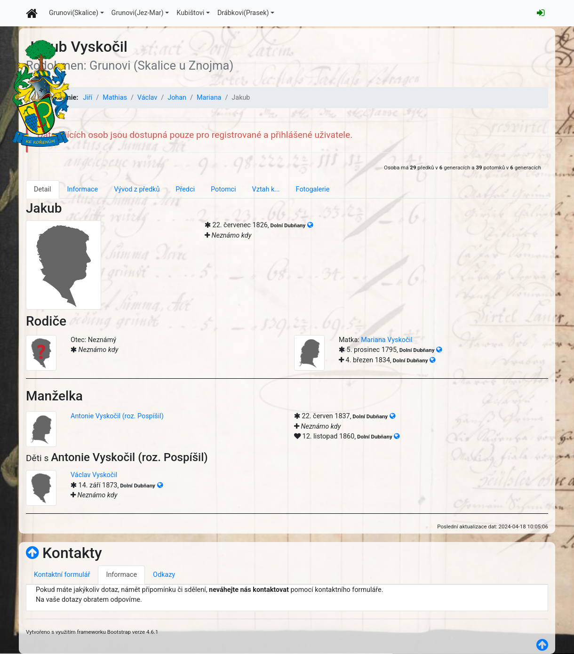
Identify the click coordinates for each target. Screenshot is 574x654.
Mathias (115, 98)
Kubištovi (190, 13)
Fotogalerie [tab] (313, 189)
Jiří (87, 98)
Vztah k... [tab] (266, 189)
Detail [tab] (42, 189)
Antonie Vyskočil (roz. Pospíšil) (117, 416)
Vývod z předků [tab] (136, 189)
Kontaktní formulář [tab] (62, 575)
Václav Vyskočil (94, 475)
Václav (147, 98)
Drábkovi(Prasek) (243, 13)
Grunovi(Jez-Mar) (138, 13)
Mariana (209, 98)
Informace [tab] (82, 189)
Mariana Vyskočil (386, 340)
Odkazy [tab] (164, 575)
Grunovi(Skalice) (73, 13)
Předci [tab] (185, 189)
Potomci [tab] (223, 189)
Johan (176, 98)
